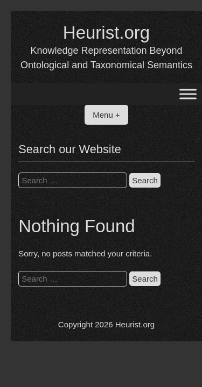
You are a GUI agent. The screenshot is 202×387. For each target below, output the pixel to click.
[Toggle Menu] (188, 94)
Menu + (106, 114)
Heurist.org (106, 32)
